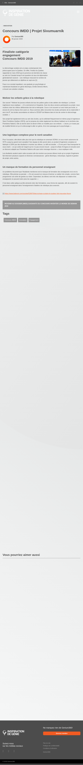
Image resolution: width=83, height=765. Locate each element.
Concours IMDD (10, 220)
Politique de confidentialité (51, 746)
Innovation (22, 220)
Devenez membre (61, 733)
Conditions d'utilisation (50, 748)
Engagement (34, 220)
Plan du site (46, 743)
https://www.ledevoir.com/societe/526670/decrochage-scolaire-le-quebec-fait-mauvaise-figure (38, 193)
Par (17, 36)
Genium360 (46, 752)
